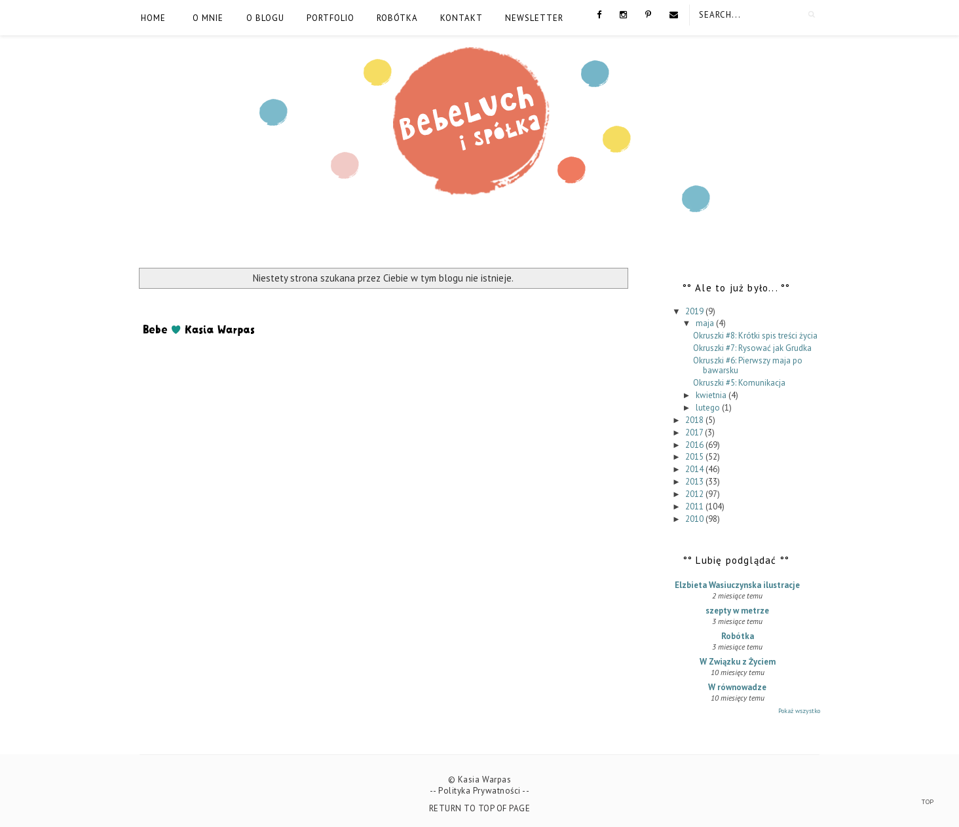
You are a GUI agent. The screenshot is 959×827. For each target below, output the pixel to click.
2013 (695, 481)
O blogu (265, 18)
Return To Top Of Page (480, 808)
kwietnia (712, 395)
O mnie (208, 18)
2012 (695, 494)
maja (706, 323)
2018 (695, 420)
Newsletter (534, 18)
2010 (695, 518)
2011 (695, 506)
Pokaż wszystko (799, 711)
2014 (695, 469)
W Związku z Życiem (738, 661)
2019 (695, 311)
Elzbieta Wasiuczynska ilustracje (737, 585)
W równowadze (737, 687)
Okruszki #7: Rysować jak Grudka (752, 348)
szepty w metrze (737, 610)
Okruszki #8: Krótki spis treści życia (755, 335)
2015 (695, 456)
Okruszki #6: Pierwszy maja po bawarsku (747, 366)
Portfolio (330, 18)
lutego (709, 407)
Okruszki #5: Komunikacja (739, 382)
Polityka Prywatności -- (483, 790)
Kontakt (461, 18)
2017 (695, 432)
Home (153, 18)
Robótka (397, 18)
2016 (695, 444)
